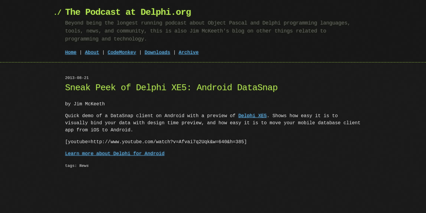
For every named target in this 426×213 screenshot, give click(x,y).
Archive (189, 52)
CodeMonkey (122, 52)
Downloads (157, 52)
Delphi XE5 (252, 116)
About (92, 52)
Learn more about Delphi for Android (114, 154)
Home (70, 52)
